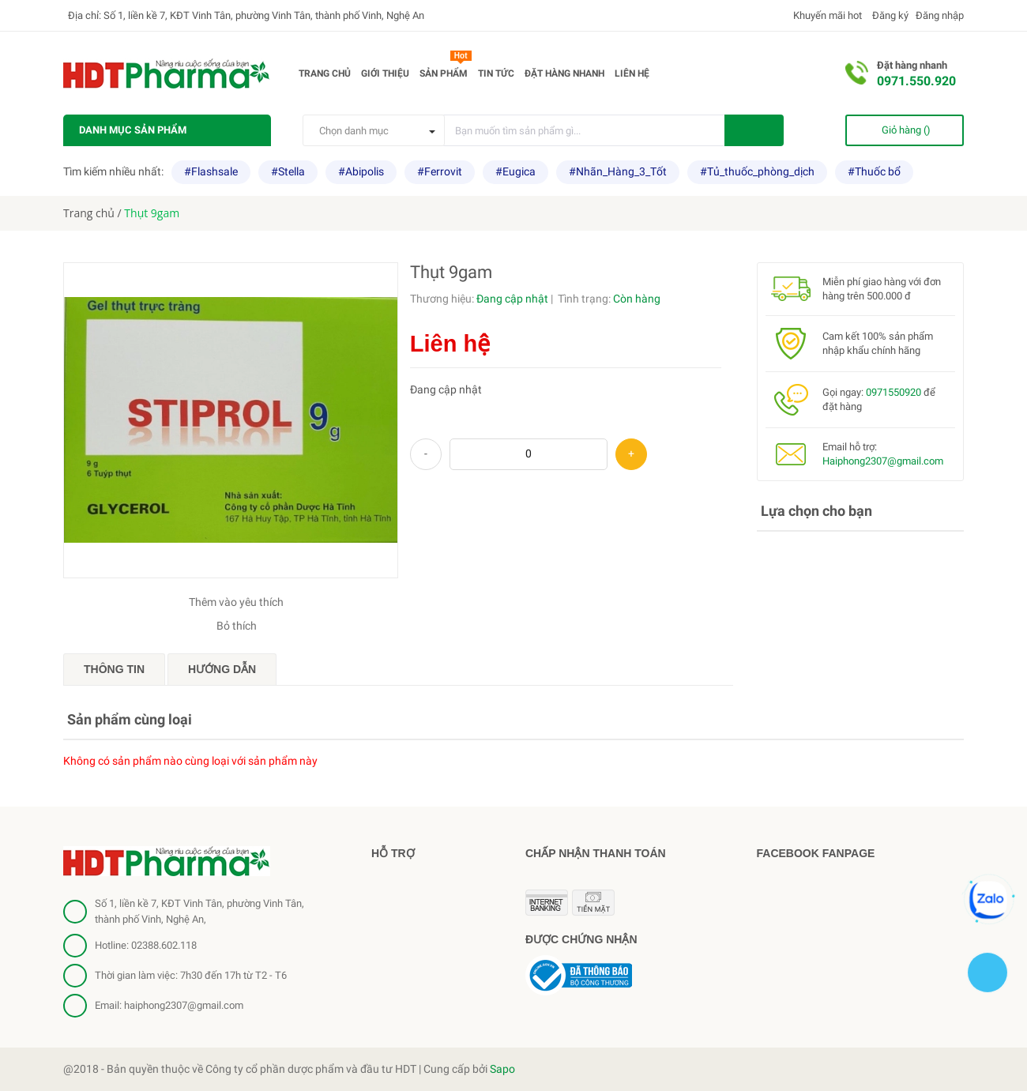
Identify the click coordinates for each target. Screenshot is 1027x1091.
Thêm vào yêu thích (236, 602)
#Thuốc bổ (874, 171)
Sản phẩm (445, 70)
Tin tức (496, 73)
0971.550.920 (916, 80)
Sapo (502, 1069)
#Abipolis (361, 171)
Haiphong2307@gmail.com (882, 461)
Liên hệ (632, 73)
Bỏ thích (236, 625)
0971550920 (893, 392)
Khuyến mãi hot (826, 15)
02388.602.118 (164, 945)
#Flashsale (211, 171)
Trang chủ (325, 73)
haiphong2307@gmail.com (183, 1005)
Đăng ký (889, 15)
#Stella (288, 171)
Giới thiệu (385, 73)
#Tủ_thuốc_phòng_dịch (757, 171)
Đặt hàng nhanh (564, 73)
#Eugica (515, 171)
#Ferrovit (439, 171)
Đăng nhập (940, 15)
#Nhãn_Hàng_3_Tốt (618, 171)
